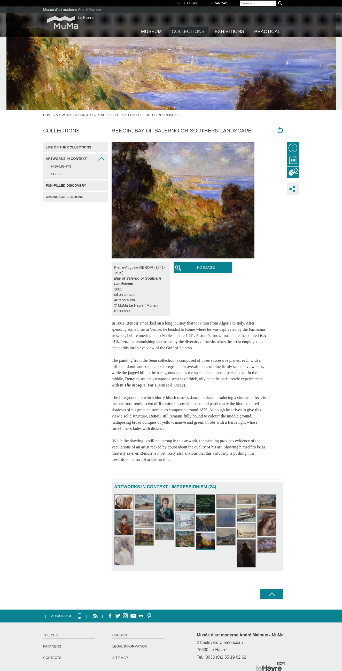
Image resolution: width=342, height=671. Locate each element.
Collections (188, 31)
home (47, 115)
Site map (120, 658)
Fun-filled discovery (66, 185)
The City (50, 635)
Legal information (129, 646)
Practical (267, 31)
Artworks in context (74, 115)
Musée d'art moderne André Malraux (72, 9)
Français (219, 3)
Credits (119, 635)
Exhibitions (229, 31)
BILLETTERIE (188, 3)
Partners (52, 646)
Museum (151, 31)
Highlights (61, 166)
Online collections (64, 197)
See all (57, 174)
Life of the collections (68, 147)
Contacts (52, 658)
